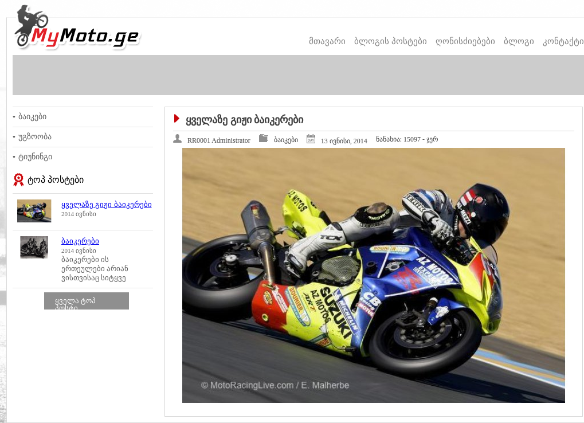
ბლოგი (519, 41)
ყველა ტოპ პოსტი (75, 304)
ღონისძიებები (465, 41)
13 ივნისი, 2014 (344, 141)
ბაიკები (32, 116)
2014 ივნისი (78, 213)
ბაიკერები (80, 241)
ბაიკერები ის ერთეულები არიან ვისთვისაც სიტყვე (94, 268)
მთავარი (327, 41)
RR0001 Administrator (218, 140)
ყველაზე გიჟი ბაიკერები (106, 204)
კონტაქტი (563, 41)
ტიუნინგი (35, 156)
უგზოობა (35, 136)
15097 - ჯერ (407, 139)
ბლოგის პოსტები (390, 41)
